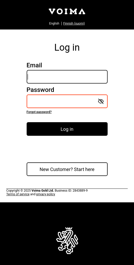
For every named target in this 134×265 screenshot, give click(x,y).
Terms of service (18, 194)
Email (67, 73)
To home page (67, 243)
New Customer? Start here (67, 169)
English (54, 23)
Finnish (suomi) (74, 23)
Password (67, 100)
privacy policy (45, 194)
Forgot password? (39, 112)
